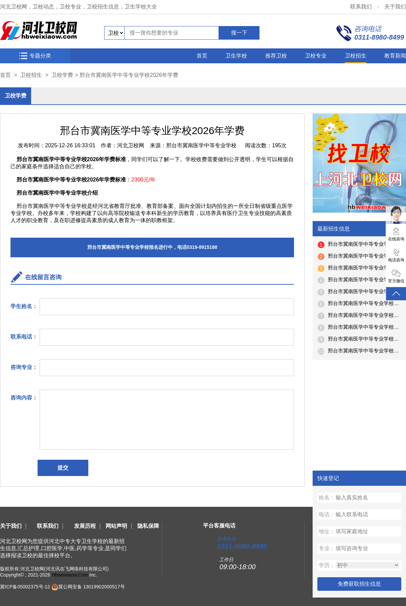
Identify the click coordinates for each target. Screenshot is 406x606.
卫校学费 (62, 75)
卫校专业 (315, 56)
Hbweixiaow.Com (70, 575)
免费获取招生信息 (359, 584)
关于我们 (395, 6)
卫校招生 (355, 56)
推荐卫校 (276, 56)
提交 (63, 468)
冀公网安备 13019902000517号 (91, 586)
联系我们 (361, 6)
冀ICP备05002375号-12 (25, 586)
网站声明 (116, 526)
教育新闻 (395, 56)
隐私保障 (148, 526)
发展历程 (85, 526)
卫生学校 (236, 56)
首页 (202, 56)
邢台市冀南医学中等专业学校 (201, 145)
